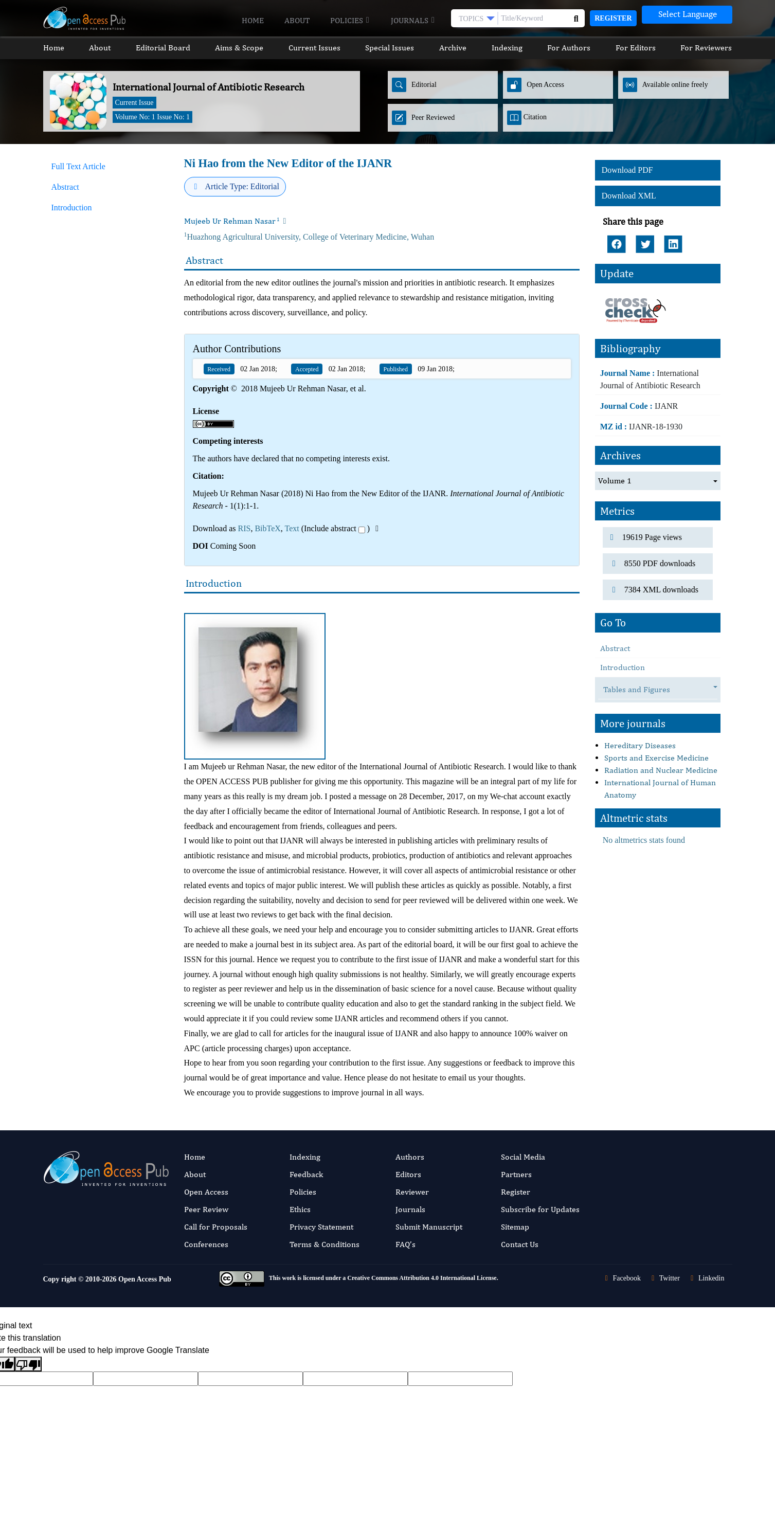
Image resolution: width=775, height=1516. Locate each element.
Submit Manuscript (428, 1227)
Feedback (306, 1174)
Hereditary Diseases (640, 743)
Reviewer (412, 1192)
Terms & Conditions (324, 1244)
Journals (413, 20)
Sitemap (515, 1227)
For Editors (636, 47)
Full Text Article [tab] (78, 166)
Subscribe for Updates (540, 1209)
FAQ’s (405, 1244)
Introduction (622, 665)
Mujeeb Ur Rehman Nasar (232, 221)
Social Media (523, 1157)
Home (253, 20)
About (297, 20)
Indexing (507, 47)
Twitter (664, 1278)
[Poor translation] (28, 1364)
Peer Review (206, 1209)
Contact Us (519, 1244)
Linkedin (706, 1278)
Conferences (206, 1244)
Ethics (300, 1209)
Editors (408, 1174)
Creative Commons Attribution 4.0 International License (421, 1278)
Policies (350, 20)
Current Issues (314, 47)
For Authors (568, 47)
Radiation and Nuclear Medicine (660, 768)
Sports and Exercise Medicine (656, 756)
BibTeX (267, 528)
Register (613, 18)
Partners (516, 1174)
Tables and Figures (641, 687)
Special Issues (389, 47)
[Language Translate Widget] (687, 15)
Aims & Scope (239, 47)
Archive (452, 47)
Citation (527, 118)
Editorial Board (163, 47)
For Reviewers (706, 47)
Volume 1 (615, 478)
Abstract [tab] (65, 187)
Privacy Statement (321, 1227)
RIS (244, 528)
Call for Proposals (215, 1227)
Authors (409, 1157)
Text (292, 528)
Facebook (621, 1278)
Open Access (206, 1192)
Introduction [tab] (71, 207)
